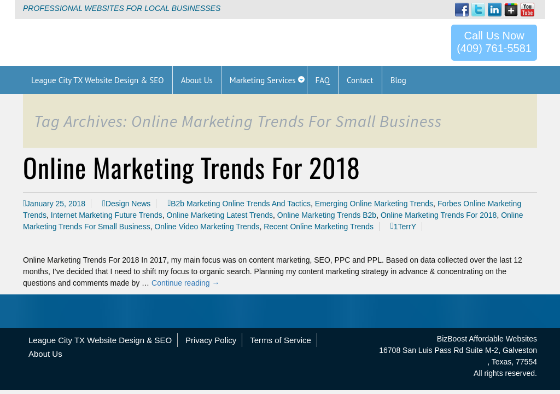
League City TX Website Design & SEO (100, 340)
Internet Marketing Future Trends (106, 215)
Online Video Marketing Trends (206, 226)
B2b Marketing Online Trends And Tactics (241, 203)
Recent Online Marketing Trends (319, 226)
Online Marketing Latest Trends (220, 215)
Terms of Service (280, 340)
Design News (128, 203)
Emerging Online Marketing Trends (374, 203)
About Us (45, 353)
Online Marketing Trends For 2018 (191, 167)
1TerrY (405, 226)
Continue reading (185, 283)
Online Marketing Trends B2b (326, 215)
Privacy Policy (210, 340)
